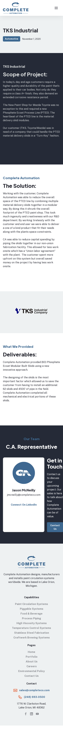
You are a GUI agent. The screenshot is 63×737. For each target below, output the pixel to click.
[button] (56, 8)
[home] (15, 8)
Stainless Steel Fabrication (31, 632)
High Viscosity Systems (31, 623)
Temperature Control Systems (31, 628)
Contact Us (55, 527)
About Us (31, 661)
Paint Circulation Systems (31, 604)
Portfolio (31, 656)
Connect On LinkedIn (24, 504)
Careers (31, 666)
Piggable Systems (31, 608)
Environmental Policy (31, 671)
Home (31, 651)
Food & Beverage (31, 613)
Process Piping (31, 618)
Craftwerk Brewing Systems (31, 637)
